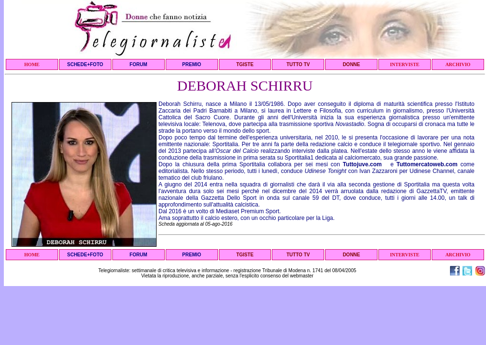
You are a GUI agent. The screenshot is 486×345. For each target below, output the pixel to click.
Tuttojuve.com (362, 164)
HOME (32, 64)
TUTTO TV (298, 64)
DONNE (351, 64)
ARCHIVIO (457, 64)
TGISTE (245, 64)
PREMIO (191, 64)
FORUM (138, 64)
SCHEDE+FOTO (85, 64)
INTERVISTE (404, 64)
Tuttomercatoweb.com (427, 164)
